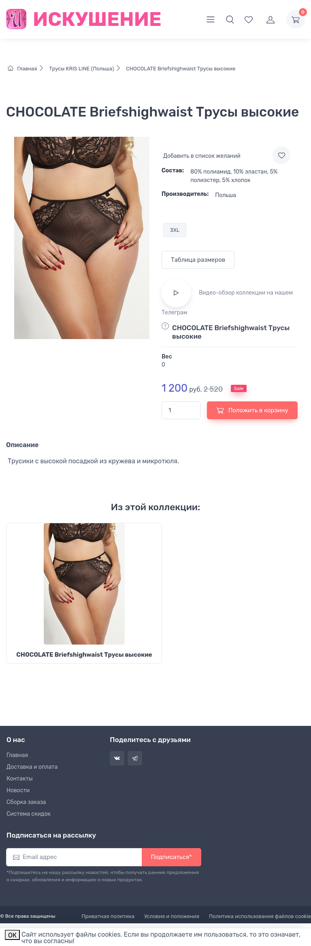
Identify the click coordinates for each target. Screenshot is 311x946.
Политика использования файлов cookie (260, 916)
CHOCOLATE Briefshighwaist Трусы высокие (180, 69)
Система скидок (28, 813)
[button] (230, 19)
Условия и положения (171, 916)
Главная (28, 69)
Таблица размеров (198, 259)
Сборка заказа (26, 802)
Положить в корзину (252, 410)
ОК (12, 935)
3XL (174, 230)
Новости (18, 790)
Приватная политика (107, 916)
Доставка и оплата (32, 767)
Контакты (19, 778)
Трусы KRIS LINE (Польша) (86, 69)
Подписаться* (171, 857)
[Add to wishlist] (281, 155)
